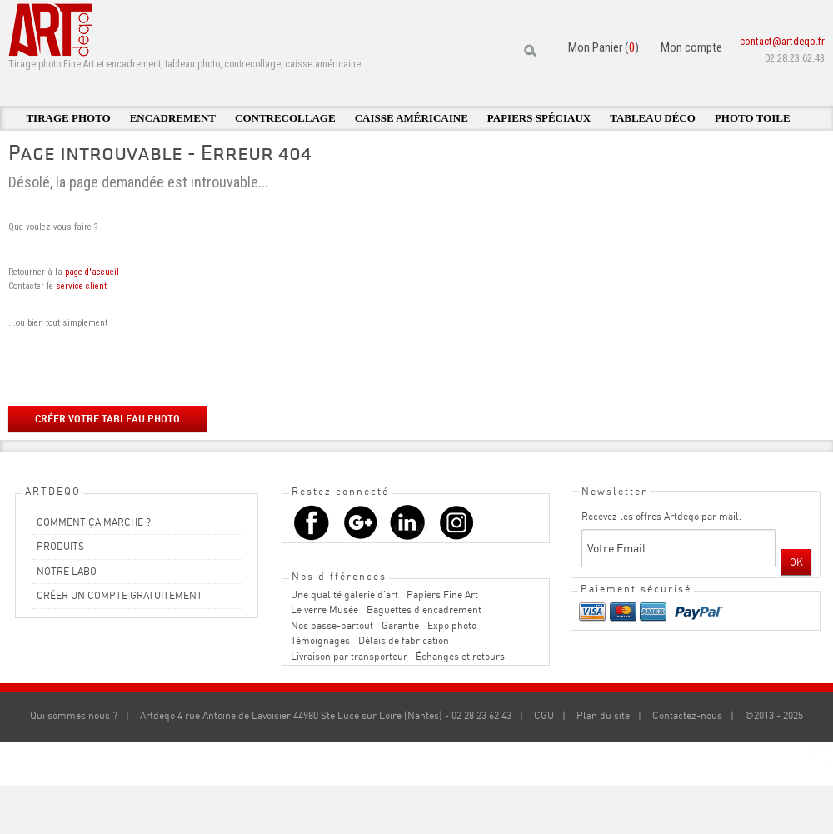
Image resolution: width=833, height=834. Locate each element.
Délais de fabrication (403, 640)
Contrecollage (285, 118)
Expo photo (451, 625)
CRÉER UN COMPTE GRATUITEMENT (119, 595)
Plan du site (603, 715)
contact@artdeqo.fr (782, 41)
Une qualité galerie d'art (344, 594)
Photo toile (753, 118)
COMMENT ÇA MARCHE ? (94, 522)
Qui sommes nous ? (73, 715)
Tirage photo (68, 118)
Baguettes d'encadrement (424, 609)
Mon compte (691, 47)
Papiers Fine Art (442, 594)
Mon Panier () (603, 47)
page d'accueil (92, 272)
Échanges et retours (460, 656)
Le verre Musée (324, 609)
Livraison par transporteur (349, 656)
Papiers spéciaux (539, 118)
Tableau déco (653, 118)
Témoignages (320, 640)
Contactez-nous (687, 715)
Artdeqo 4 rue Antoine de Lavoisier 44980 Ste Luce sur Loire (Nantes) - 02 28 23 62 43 (325, 715)
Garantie (400, 625)
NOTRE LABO (67, 571)
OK (796, 562)
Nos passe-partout (332, 625)
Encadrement (173, 118)
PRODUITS (60, 546)
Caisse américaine (411, 118)
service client (81, 286)
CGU (544, 715)
